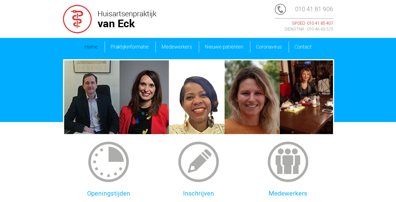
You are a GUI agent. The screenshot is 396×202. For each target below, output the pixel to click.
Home (91, 47)
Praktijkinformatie (130, 47)
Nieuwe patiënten (224, 47)
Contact (303, 47)
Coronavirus (269, 47)
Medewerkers (176, 47)
